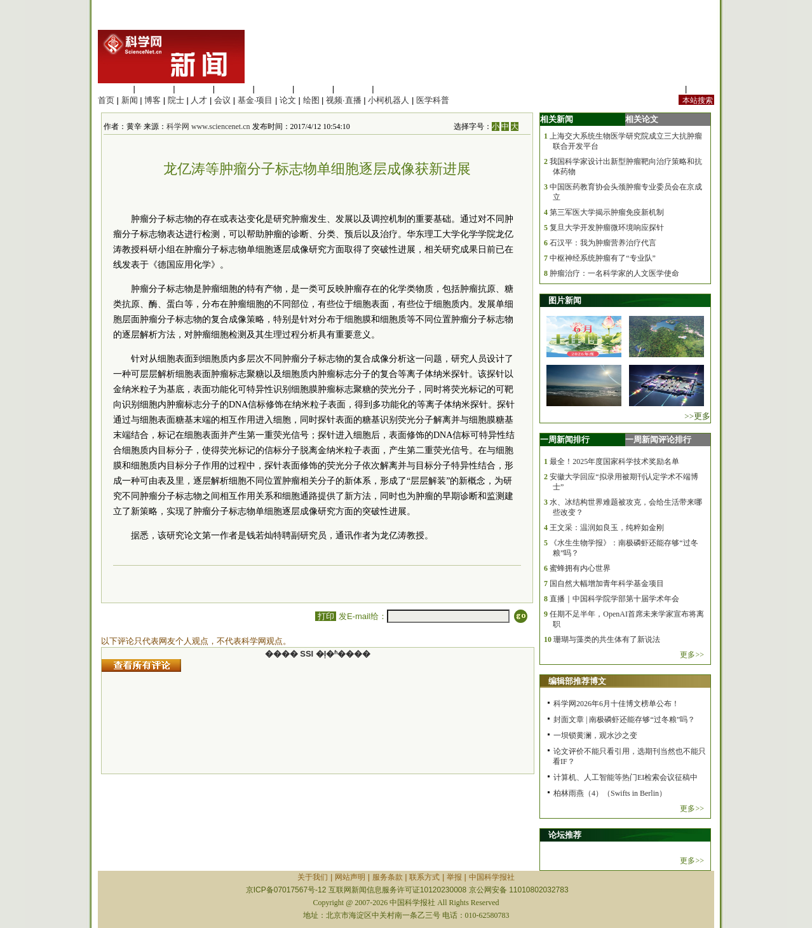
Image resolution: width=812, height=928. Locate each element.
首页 (106, 100)
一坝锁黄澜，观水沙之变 (595, 735)
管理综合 (392, 88)
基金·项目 (255, 100)
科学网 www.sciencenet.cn (208, 126)
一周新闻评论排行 (658, 439)
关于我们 (312, 877)
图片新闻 (564, 300)
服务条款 (387, 877)
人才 (199, 100)
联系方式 (424, 877)
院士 (176, 100)
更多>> (692, 654)
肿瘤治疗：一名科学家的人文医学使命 (614, 273)
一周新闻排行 (565, 439)
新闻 (129, 100)
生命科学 (114, 88)
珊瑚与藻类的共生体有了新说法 (606, 639)
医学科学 (154, 88)
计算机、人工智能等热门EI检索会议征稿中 (625, 777)
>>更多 (697, 416)
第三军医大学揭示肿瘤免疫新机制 (607, 212)
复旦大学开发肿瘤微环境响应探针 (607, 227)
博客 (152, 100)
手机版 (701, 88)
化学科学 (193, 88)
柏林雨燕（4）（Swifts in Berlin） (610, 793)
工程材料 (233, 88)
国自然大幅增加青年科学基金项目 (607, 583)
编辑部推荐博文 (577, 681)
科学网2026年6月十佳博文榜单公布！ (616, 703)
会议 (222, 100)
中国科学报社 (492, 877)
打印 (325, 616)
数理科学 (353, 88)
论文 (288, 100)
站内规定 (665, 88)
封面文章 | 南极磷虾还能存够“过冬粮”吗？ (624, 719)
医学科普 (432, 100)
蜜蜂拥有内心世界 (580, 568)
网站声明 (350, 877)
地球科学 (313, 88)
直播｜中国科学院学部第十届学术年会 (614, 598)
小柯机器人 (388, 100)
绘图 (311, 100)
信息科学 (273, 88)
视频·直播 (344, 100)
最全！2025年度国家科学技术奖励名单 (614, 461)
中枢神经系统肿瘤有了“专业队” (603, 258)
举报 (454, 877)
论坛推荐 (564, 835)
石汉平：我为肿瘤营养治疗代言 (603, 242)
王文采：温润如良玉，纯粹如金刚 (607, 527)
